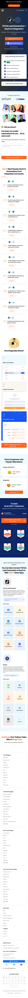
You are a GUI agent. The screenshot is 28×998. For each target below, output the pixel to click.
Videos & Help (6, 920)
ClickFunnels (5, 814)
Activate (11, 189)
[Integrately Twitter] (6, 964)
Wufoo (4, 884)
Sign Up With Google (14, 43)
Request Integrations (8, 918)
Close (4, 770)
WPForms (5, 891)
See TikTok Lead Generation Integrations (14, 599)
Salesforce (5, 757)
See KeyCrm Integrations (11, 675)
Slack (4, 848)
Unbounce (5, 886)
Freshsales (5, 765)
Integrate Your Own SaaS (8, 945)
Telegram (5, 860)
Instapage (5, 896)
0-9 (4, 977)
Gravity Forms (6, 874)
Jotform (4, 879)
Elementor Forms (7, 871)
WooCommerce (6, 845)
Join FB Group (14, 961)
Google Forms (6, 876)
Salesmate (5, 777)
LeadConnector (6, 799)
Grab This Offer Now (14, 5)
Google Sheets (6, 833)
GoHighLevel (6, 804)
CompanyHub (6, 767)
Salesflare (5, 775)
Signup (4, 923)
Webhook (5, 835)
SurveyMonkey (6, 889)
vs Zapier (5, 931)
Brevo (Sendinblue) (7, 806)
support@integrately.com (9, 968)
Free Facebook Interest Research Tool (8, 954)
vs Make (5, 933)
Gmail (4, 838)
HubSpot (5, 801)
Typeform (5, 881)
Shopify (4, 840)
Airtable (4, 855)
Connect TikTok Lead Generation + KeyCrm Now (14, 445)
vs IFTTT (5, 936)
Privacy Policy (10, 993)
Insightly (5, 762)
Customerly (5, 785)
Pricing (4, 913)
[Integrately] (2, 10)
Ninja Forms (5, 894)
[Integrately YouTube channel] (21, 964)
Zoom (4, 857)
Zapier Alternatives (7, 915)
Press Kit (5, 925)
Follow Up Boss (6, 760)
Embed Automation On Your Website (11, 948)
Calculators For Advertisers (9, 957)
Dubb (4, 782)
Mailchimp (5, 811)
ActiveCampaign (6, 796)
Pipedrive (5, 772)
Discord (4, 852)
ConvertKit (5, 819)
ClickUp (4, 843)
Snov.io (4, 780)
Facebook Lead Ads (7, 794)
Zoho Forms (5, 899)
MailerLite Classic (7, 816)
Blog (4, 910)
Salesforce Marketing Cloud (9, 821)
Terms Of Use (17, 993)
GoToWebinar (6, 809)
